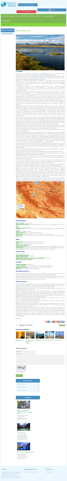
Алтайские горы (21, 429)
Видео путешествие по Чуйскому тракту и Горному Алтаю (23, 408)
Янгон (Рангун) (58, 336)
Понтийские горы (39, 336)
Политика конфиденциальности (30, 468)
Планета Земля (7, 20)
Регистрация (43, 4)
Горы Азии (19, 314)
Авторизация (57, 4)
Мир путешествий (21, 379)
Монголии (45, 69)
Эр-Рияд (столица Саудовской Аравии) (30, 337)
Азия (12, 20)
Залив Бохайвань (20, 336)
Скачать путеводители (22, 386)
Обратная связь (48, 468)
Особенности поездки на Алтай (23, 449)
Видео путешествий (21, 383)
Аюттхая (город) (49, 336)
